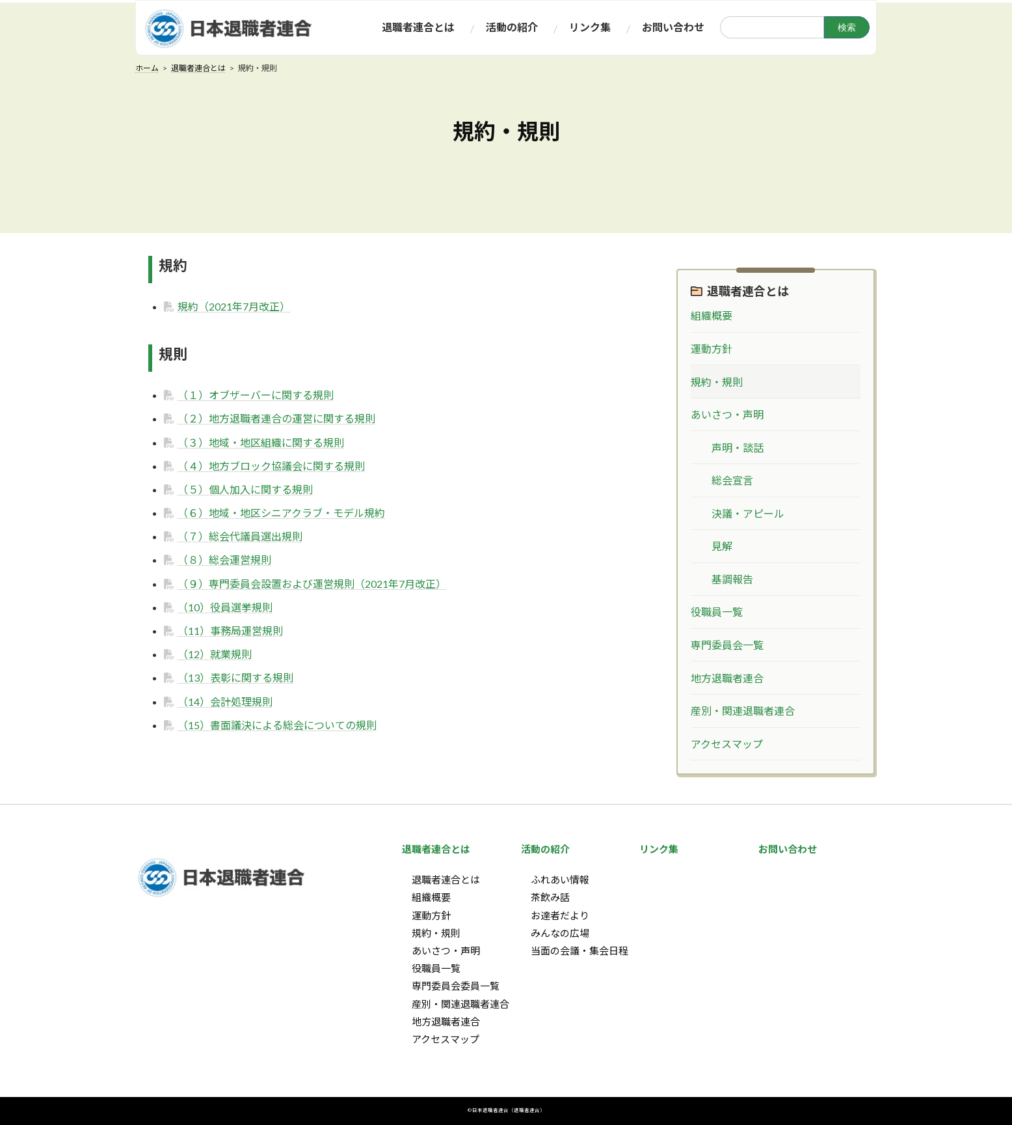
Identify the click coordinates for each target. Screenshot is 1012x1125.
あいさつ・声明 (727, 414)
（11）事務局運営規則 (230, 630)
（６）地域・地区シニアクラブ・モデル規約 (281, 513)
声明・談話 (738, 447)
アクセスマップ (727, 744)
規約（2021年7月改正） (234, 306)
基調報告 (732, 579)
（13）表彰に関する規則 (235, 677)
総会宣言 (732, 481)
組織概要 (711, 316)
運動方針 (711, 348)
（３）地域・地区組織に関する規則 (261, 442)
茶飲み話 (550, 898)
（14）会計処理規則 (225, 701)
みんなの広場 (560, 933)
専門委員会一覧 (727, 645)
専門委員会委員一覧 (455, 986)
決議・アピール (748, 513)
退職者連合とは (748, 291)
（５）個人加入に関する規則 (245, 489)
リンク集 (658, 849)
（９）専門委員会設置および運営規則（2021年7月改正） (312, 583)
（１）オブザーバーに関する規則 (256, 395)
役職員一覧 (717, 612)
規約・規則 (717, 382)
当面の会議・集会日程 (579, 950)
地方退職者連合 (727, 678)
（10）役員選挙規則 (225, 607)
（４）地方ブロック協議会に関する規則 (271, 466)
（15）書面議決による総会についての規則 (277, 725)
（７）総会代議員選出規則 (240, 536)
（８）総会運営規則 (224, 559)
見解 (722, 546)
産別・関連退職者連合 (743, 711)
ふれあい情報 (560, 880)
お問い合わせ (787, 849)
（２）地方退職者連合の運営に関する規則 (276, 418)
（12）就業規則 (215, 654)
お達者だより (560, 915)
